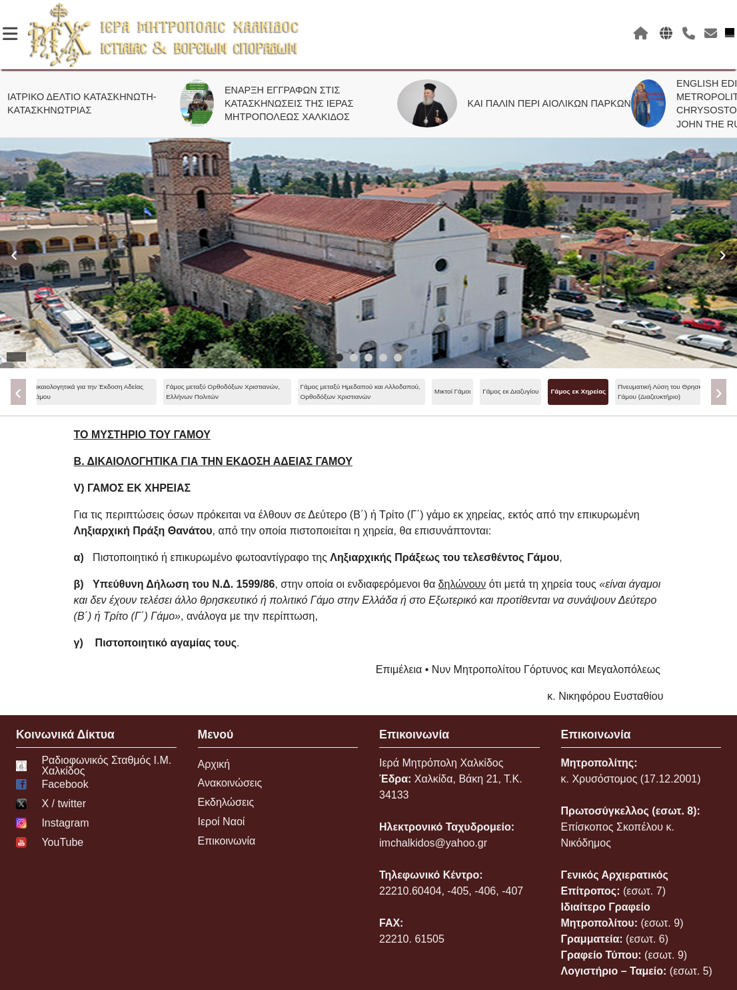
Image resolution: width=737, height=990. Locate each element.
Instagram (52, 823)
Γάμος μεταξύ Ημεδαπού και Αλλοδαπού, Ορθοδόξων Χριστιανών (115, 391)
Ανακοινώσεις (230, 783)
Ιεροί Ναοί (221, 821)
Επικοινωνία (227, 841)
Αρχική (214, 764)
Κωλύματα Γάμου (601, 391)
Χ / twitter (51, 804)
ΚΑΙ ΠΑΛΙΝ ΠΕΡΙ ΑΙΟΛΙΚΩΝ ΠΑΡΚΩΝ (556, 103)
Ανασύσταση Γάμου (535, 391)
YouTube (49, 842)
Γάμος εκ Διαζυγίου (265, 391)
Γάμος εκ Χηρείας (332, 391)
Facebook (52, 784)
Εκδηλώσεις (226, 802)
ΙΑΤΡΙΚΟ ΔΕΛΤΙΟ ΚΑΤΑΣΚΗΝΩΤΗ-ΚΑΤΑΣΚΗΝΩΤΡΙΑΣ (89, 103)
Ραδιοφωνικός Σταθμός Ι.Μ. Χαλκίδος (93, 766)
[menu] (369, 392)
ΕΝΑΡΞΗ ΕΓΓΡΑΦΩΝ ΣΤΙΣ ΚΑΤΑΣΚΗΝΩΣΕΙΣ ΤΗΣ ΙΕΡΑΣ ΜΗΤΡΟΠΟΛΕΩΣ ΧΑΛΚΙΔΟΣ (296, 103)
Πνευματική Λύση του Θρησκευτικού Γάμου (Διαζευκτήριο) (424, 391)
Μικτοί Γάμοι (207, 391)
